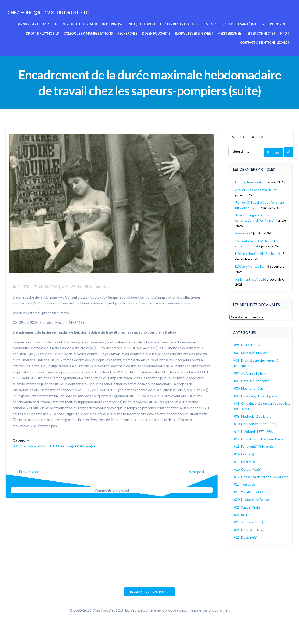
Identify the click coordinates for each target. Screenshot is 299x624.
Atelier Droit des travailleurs (256, 189)
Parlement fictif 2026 (250, 279)
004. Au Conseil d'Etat (30, 446)
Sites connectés (261, 33)
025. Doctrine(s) (246, 537)
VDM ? (211, 24)
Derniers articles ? (33, 24)
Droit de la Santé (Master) (242, 24)
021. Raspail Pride (247, 507)
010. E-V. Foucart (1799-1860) (256, 424)
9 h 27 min (71, 287)
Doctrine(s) (112, 24)
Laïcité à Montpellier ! (251, 266)
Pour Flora (242, 233)
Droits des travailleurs (181, 24)
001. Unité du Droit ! (249, 345)
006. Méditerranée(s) (249, 388)
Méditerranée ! (230, 33)
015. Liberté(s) (244, 462)
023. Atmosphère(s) (248, 522)
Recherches (127, 33)
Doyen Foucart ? (156, 33)
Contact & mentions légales (264, 42)
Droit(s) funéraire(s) (249, 182)
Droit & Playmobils (42, 33)
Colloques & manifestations (88, 33)
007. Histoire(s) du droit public (256, 396)
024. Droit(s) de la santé (251, 530)
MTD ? (284, 33)
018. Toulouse (244, 484)
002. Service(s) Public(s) (251, 353)
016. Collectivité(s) (248, 469)
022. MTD (241, 514)
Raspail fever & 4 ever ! (194, 33)
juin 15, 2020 (45, 287)
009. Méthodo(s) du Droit (252, 416)
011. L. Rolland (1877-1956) (254, 431)
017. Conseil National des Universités (261, 477)
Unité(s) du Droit (141, 24)
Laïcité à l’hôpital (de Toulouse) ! (258, 254)
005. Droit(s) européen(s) (252, 380)
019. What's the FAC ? (250, 492)
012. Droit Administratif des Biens (259, 439)
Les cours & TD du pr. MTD (75, 24)
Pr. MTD (21, 287)
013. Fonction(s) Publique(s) (72, 446)
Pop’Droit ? (279, 24)
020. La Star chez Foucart (252, 499)
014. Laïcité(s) (244, 454)
